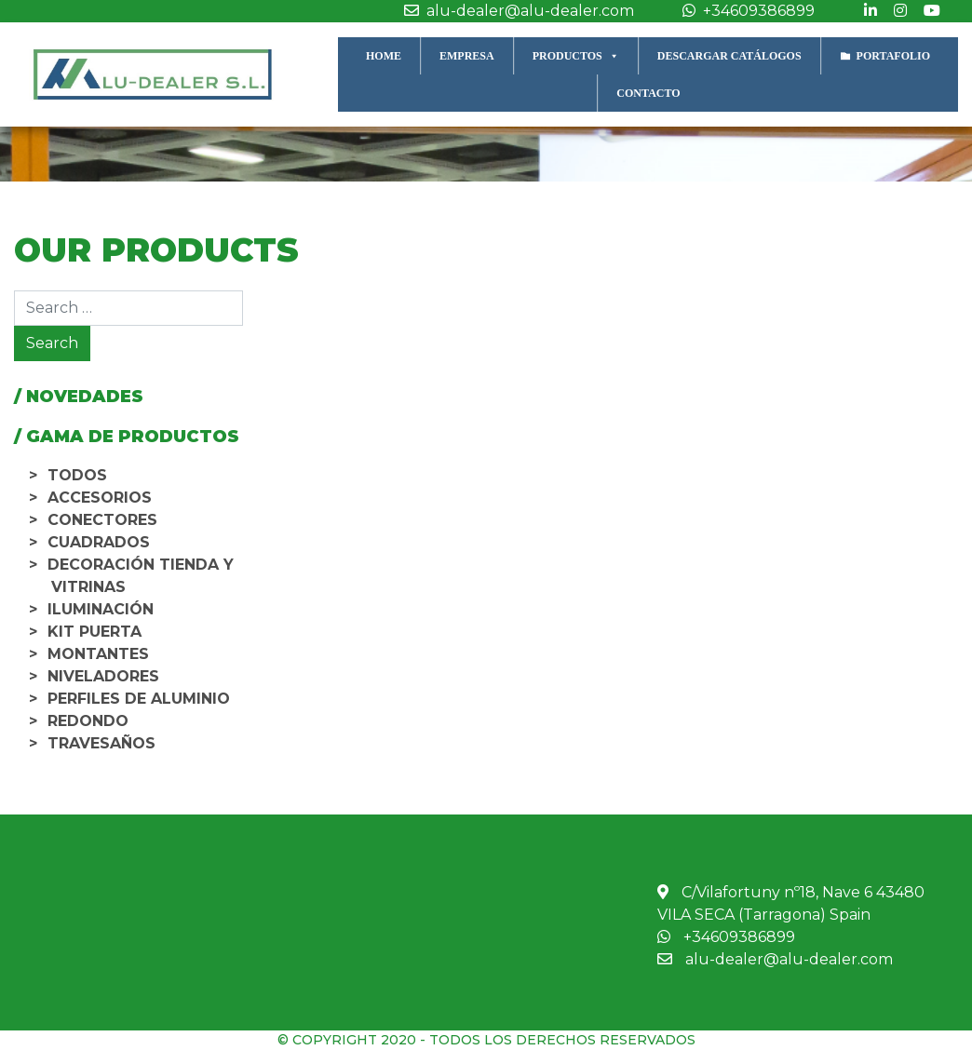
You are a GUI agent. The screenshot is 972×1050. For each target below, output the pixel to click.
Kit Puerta (94, 631)
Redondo (87, 721)
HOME (383, 55)
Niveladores (103, 676)
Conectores (102, 520)
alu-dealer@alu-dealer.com (514, 11)
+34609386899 (744, 11)
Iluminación (100, 609)
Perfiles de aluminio (138, 698)
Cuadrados (98, 542)
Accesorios (99, 497)
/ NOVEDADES (78, 396)
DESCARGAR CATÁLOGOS (729, 55)
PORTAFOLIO (893, 55)
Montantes (98, 654)
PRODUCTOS (576, 55)
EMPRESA (466, 55)
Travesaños (101, 743)
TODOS (77, 475)
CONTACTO (648, 93)
